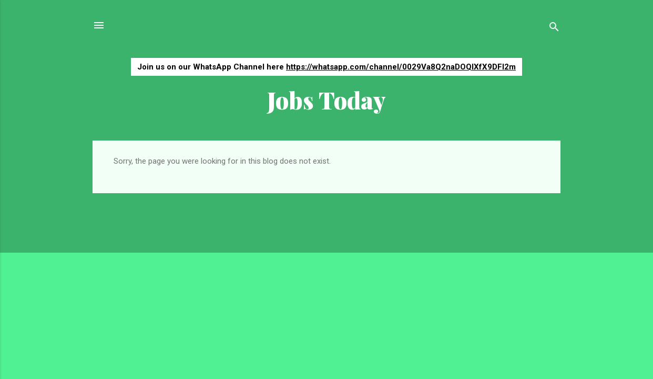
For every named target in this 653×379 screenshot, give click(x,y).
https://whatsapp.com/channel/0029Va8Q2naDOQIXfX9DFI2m (401, 67)
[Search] (554, 29)
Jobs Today (326, 99)
